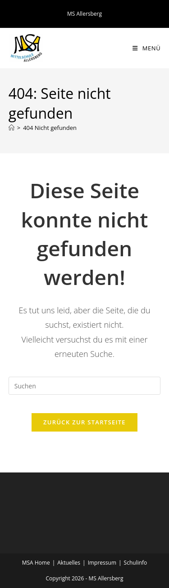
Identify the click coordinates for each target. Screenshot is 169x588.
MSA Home (36, 562)
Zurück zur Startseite (84, 422)
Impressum (102, 562)
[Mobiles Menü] (146, 48)
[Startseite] (11, 128)
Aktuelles (68, 562)
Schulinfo (135, 562)
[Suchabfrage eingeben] (85, 386)
